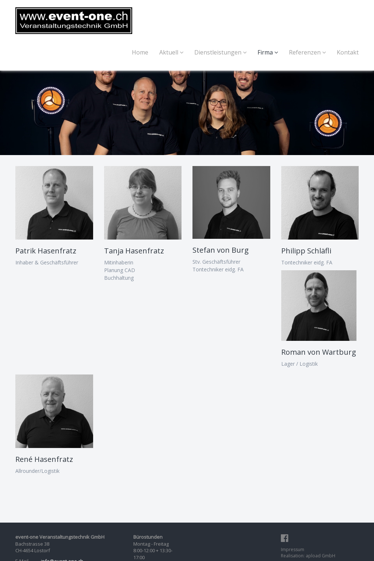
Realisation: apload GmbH (308, 556)
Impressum (292, 549)
